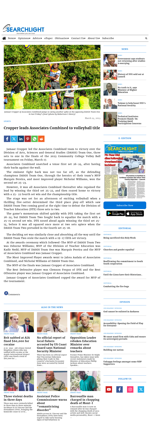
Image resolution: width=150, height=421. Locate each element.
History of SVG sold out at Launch (131, 75)
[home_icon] (4, 38)
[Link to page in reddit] (41, 139)
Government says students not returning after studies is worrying (131, 61)
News (11, 38)
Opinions (23, 38)
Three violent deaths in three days (18, 398)
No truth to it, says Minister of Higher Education (127, 90)
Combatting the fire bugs (116, 286)
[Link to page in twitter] (14, 139)
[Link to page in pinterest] (28, 139)
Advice (37, 38)
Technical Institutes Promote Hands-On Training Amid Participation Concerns (129, 120)
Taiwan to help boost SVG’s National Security (132, 104)
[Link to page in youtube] (109, 389)
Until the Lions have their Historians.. (122, 275)
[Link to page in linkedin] (21, 139)
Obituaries (61, 38)
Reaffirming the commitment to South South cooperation (123, 262)
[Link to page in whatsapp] (34, 139)
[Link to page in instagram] (130, 389)
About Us (93, 38)
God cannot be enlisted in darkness (121, 312)
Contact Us (77, 38)
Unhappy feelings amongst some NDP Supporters (122, 363)
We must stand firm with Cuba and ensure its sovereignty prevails (124, 338)
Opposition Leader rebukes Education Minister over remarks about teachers (83, 344)
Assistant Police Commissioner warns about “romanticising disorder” (52, 403)
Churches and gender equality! (118, 250)
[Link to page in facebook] (7, 139)
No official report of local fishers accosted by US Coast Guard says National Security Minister (52, 344)
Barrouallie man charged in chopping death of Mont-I (84, 400)
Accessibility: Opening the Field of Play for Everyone (123, 324)
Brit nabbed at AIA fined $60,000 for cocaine (17, 341)
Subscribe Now (125, 205)
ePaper (48, 38)
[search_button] (146, 38)
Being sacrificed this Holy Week (119, 238)
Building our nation (113, 350)
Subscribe (108, 38)
